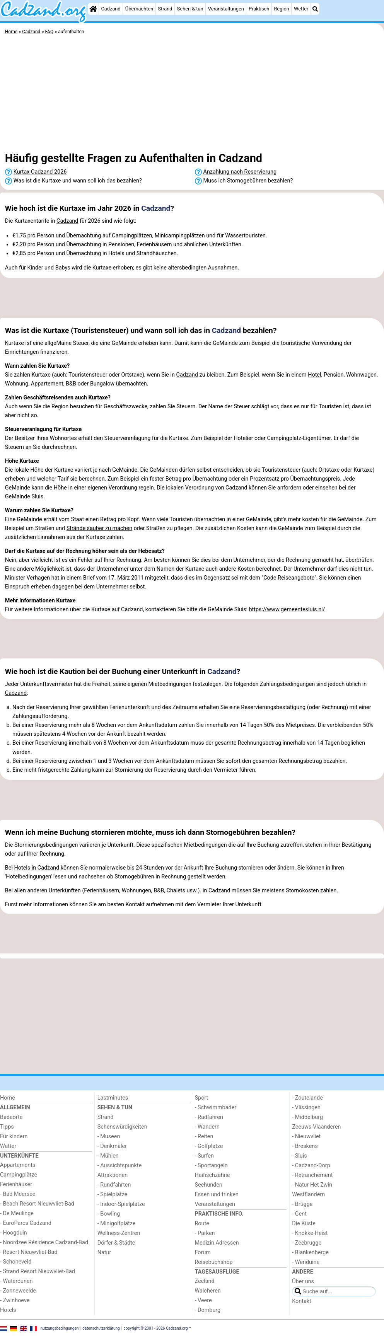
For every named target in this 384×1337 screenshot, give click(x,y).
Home (7, 1098)
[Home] (93, 9)
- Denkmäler (112, 1146)
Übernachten (139, 9)
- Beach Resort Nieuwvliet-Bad (37, 1204)
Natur (104, 1252)
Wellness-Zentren (118, 1233)
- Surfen (204, 1156)
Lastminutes (112, 1098)
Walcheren (208, 1291)
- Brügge (302, 1204)
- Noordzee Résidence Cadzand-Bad (44, 1242)
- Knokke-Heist (310, 1233)
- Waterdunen (16, 1281)
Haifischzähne (212, 1175)
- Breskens (304, 1146)
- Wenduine (305, 1262)
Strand (165, 9)
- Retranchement (312, 1175)
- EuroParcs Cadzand (25, 1223)
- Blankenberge (310, 1252)
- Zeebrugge (306, 1243)
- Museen (108, 1136)
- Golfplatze (209, 1146)
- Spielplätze (112, 1194)
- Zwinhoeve (14, 1300)
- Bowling (108, 1214)
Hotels (8, 1310)
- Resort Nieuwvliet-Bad (29, 1252)
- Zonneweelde (18, 1291)
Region (281, 9)
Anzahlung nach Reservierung (240, 172)
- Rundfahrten (114, 1185)
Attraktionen (112, 1175)
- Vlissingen (306, 1107)
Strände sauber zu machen (99, 528)
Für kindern (14, 1136)
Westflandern (308, 1194)
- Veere (203, 1300)
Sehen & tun (190, 9)
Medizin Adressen (217, 1243)
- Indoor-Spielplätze (121, 1204)
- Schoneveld (15, 1262)
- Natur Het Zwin (312, 1185)
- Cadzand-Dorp (311, 1165)
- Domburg (208, 1310)
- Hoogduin (13, 1233)
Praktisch (259, 9)
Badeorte (11, 1117)
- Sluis (299, 1156)
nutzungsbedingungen (60, 1328)
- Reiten (204, 1136)
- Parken (205, 1233)
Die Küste (304, 1223)
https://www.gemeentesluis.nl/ (287, 609)
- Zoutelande (307, 1098)
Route (202, 1223)
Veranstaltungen (226, 9)
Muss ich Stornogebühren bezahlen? (248, 180)
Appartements (17, 1165)
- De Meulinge (17, 1213)
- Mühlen (108, 1156)
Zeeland (205, 1281)
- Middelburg (307, 1117)
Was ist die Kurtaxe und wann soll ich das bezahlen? (78, 180)
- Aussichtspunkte (119, 1165)
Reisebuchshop (214, 1262)
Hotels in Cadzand (36, 868)
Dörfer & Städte (116, 1243)
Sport (201, 1098)
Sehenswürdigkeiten (122, 1127)
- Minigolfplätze (116, 1223)
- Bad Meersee (17, 1194)
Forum (203, 1252)
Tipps (7, 1127)
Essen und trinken (217, 1194)
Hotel (314, 375)
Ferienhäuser (16, 1184)
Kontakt (301, 1301)
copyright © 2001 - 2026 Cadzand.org (156, 1328)
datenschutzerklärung (100, 1328)
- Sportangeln (211, 1165)
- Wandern (207, 1127)
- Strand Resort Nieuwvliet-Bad (37, 1271)
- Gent (299, 1214)
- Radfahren (209, 1117)
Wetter (301, 9)
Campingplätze (18, 1175)
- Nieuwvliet (306, 1136)
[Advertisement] (192, 95)
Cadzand (111, 9)
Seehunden (208, 1185)
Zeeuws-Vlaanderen (316, 1127)
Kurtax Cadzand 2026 (40, 172)
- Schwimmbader (216, 1107)
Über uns (303, 1281)
